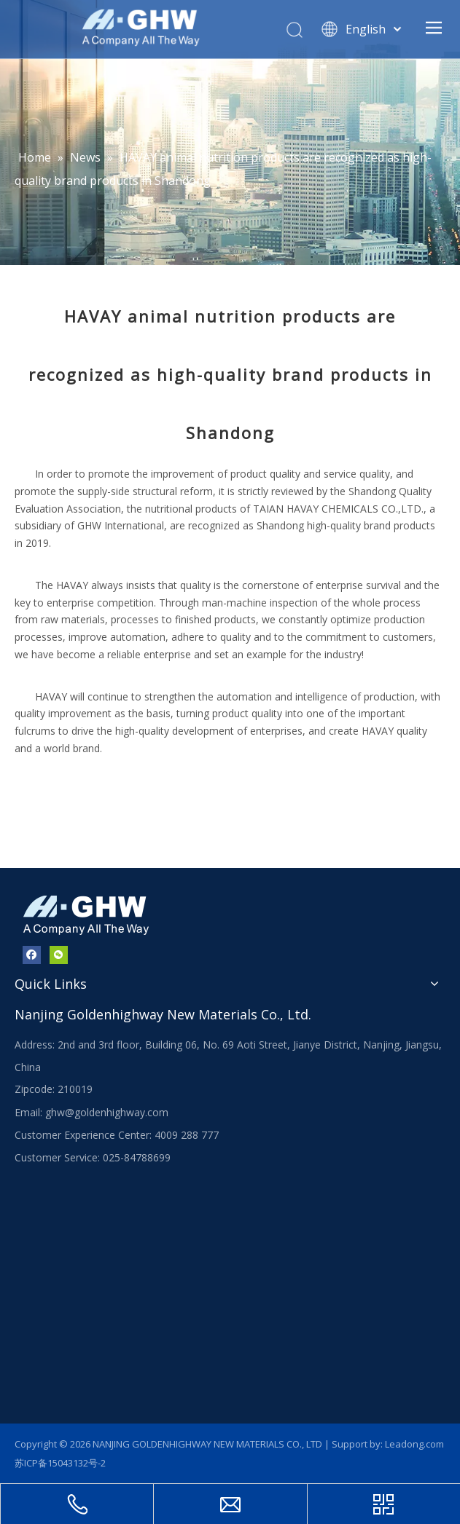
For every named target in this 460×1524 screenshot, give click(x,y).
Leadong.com (414, 1443)
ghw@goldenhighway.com (106, 1112)
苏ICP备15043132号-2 (60, 1462)
